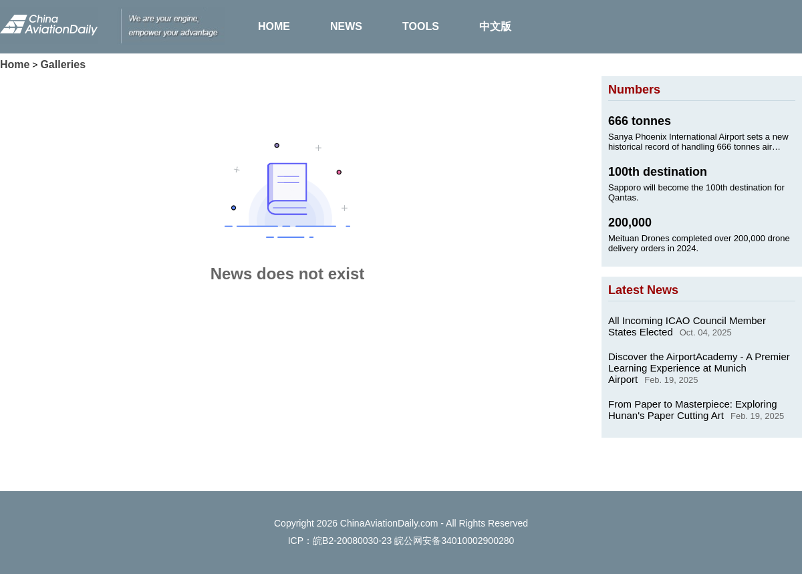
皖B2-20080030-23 (352, 540)
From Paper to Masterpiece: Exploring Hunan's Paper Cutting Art (692, 409)
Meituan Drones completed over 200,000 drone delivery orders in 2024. (699, 243)
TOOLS (420, 26)
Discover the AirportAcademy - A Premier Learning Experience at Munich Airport (699, 368)
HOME (274, 26)
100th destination (657, 171)
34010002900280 (477, 540)
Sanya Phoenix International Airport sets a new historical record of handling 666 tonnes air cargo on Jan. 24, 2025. (698, 142)
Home (14, 64)
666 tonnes (639, 121)
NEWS (346, 26)
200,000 (630, 222)
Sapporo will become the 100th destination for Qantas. (696, 192)
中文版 (495, 26)
